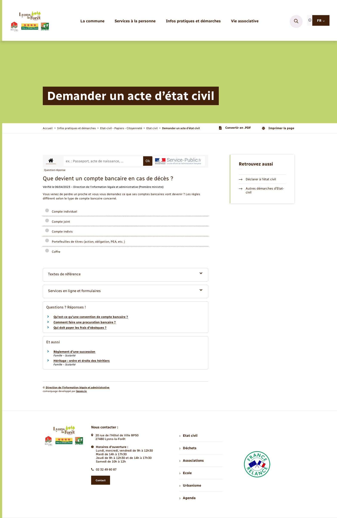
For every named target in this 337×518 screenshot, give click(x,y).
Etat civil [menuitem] (188, 436)
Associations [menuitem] (191, 460)
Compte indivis (59, 231)
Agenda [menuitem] (187, 498)
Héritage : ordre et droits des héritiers (82, 361)
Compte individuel (61, 211)
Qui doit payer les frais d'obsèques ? (80, 327)
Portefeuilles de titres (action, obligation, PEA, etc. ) (85, 242)
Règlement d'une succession (74, 352)
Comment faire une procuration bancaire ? (85, 322)
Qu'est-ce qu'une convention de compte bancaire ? (91, 317)
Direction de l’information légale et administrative (77, 387)
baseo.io (81, 391)
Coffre (52, 252)
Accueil (48, 128)
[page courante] (181, 128)
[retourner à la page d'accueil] (30, 21)
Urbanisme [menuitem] (190, 485)
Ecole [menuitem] (185, 473)
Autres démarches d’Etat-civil (261, 190)
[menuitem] (92, 21)
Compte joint (57, 222)
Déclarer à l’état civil (257, 179)
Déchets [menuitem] (187, 448)
